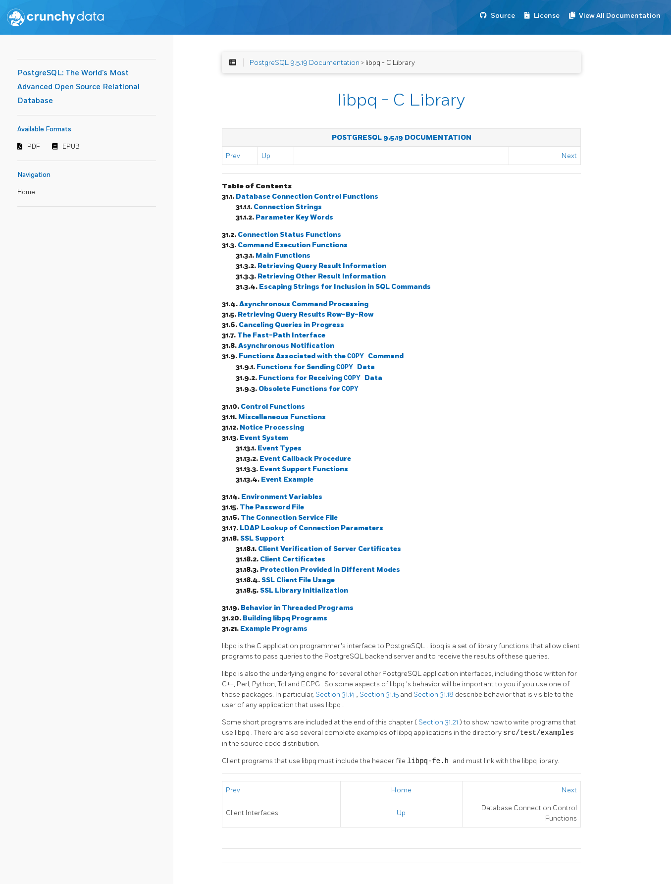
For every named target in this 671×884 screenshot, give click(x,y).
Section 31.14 (336, 694)
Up (265, 156)
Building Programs (285, 618)
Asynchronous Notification (286, 345)
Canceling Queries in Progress (291, 325)
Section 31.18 (434, 694)
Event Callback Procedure (305, 458)
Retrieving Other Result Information (322, 276)
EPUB (71, 147)
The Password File (272, 507)
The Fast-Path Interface (281, 335)
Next (569, 156)
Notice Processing (272, 427)
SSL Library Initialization (304, 590)
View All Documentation (620, 15)
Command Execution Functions (293, 245)
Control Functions (273, 406)
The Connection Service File (289, 517)
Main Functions (283, 255)
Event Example (287, 479)
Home (26, 192)
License (547, 15)
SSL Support (262, 538)
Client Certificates (292, 559)
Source (503, 15)
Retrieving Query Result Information (322, 266)
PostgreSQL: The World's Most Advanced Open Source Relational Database (78, 87)
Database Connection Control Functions (307, 196)
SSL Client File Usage (298, 580)
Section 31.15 (380, 694)
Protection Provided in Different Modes (330, 569)
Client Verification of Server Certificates (329, 549)
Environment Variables (281, 497)
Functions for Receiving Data (320, 378)
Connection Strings (288, 207)
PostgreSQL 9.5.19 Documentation (305, 62)
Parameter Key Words (294, 217)
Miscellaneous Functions (282, 417)
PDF (33, 147)
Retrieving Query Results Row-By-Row (305, 314)
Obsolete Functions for (308, 389)
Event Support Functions (303, 469)
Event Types (280, 448)
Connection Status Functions (289, 234)
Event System (264, 438)
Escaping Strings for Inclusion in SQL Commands (345, 286)
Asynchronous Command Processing (303, 304)
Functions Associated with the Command (321, 356)
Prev (233, 156)
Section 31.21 (439, 722)
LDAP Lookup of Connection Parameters (311, 528)
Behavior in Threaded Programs (297, 608)
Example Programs (274, 628)
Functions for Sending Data (316, 367)
